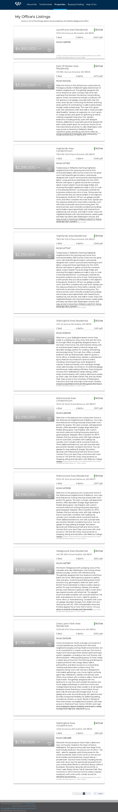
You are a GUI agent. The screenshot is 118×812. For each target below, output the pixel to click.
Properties (60, 4)
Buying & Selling (76, 4)
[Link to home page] (18, 5)
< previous (77, 793)
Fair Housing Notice (28, 808)
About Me (32, 4)
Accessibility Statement (10, 808)
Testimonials (45, 4)
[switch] (49, 49)
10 (95, 793)
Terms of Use (18, 806)
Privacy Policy (30, 806)
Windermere (30, 804)
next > (101, 793)
